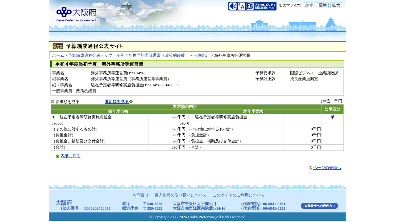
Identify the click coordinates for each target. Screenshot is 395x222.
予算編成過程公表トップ (90, 55)
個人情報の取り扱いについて (181, 195)
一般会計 (201, 55)
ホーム (58, 55)
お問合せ (141, 195)
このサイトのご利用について (239, 195)
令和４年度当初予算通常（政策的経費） (153, 55)
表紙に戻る (70, 156)
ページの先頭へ (327, 168)
